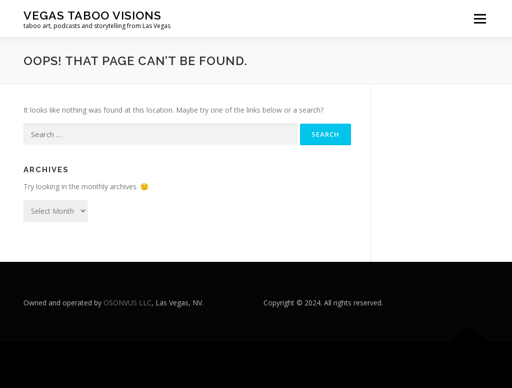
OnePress (284, 364)
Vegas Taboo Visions (93, 15)
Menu (479, 19)
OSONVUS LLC (128, 302)
